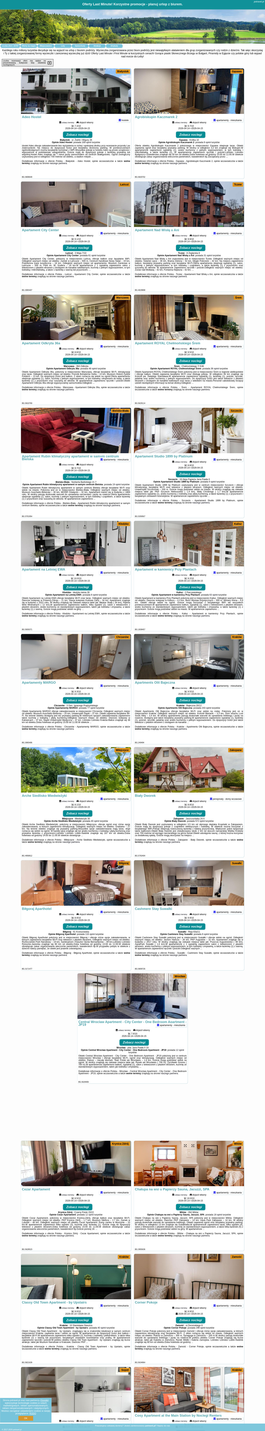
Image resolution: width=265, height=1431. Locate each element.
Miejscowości (46, 46)
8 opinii (207, 152)
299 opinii (200, 1337)
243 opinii (206, 717)
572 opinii (200, 830)
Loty (63, 46)
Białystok (123, 71)
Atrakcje (97, 46)
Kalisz (238, 523)
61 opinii (92, 265)
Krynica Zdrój (120, 1143)
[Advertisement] (132, 1114)
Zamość (237, 1256)
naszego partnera (58, 173)
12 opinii (180, 1059)
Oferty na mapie (29, 46)
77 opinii (91, 717)
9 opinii (212, 491)
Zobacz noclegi (77, 144)
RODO (32, 1413)
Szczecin (236, 410)
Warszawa (122, 297)
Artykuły (114, 46)
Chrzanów (122, 636)
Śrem (238, 297)
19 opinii (116, 494)
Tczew (238, 184)
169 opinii (86, 152)
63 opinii (213, 604)
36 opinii (215, 378)
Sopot (125, 1369)
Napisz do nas (163, 1426)
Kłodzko (123, 523)
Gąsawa (237, 71)
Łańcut (124, 184)
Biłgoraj (124, 863)
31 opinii (208, 265)
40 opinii (95, 830)
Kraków (237, 636)
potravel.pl (259, 1)
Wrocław (180, 976)
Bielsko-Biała (120, 410)
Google (44, 1400)
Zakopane (236, 750)
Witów (238, 1143)
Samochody (80, 46)
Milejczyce (122, 750)
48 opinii (93, 378)
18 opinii (218, 1224)
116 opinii (90, 943)
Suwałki (237, 863)
